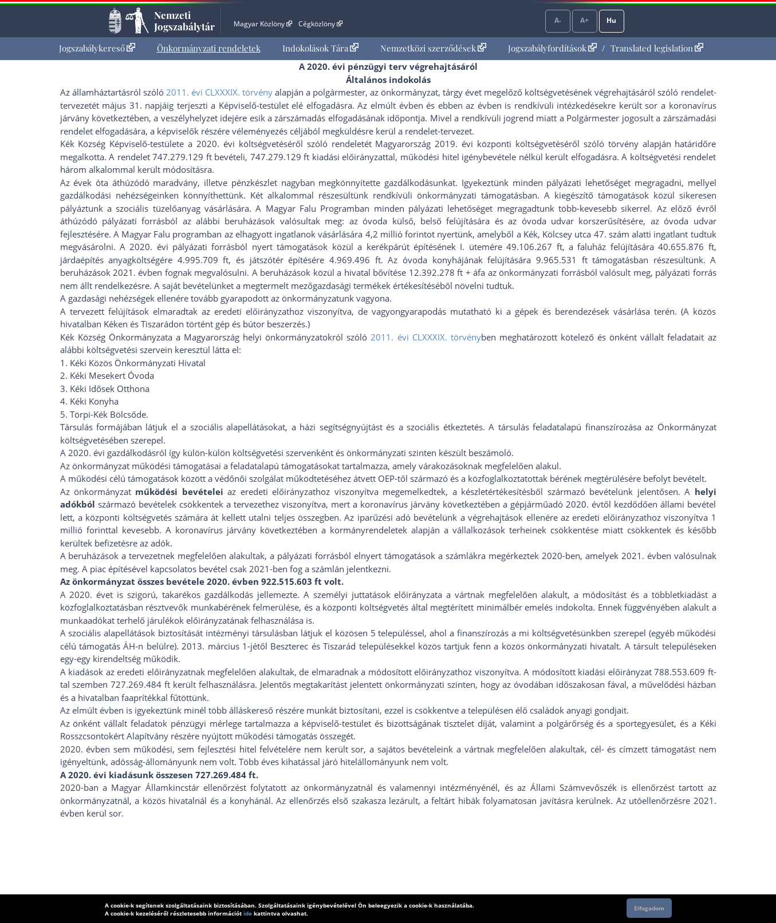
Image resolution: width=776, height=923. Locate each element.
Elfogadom (649, 908)
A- (557, 20)
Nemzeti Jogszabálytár (184, 21)
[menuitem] (97, 48)
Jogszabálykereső (97, 48)
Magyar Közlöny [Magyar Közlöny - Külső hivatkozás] (263, 24)
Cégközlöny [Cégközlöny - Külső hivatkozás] (320, 24)
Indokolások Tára (320, 48)
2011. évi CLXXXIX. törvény (219, 92)
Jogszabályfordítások (552, 48)
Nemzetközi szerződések (433, 48)
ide (247, 913)
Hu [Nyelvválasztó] (611, 20)
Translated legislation (656, 48)
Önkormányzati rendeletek (209, 48)
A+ (584, 20)
